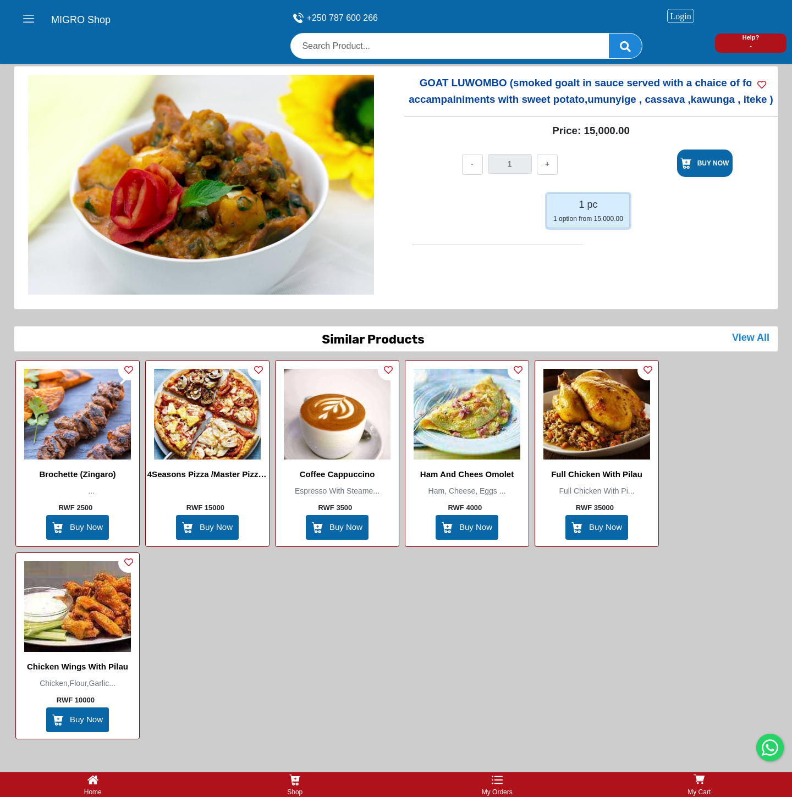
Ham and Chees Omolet (467, 474)
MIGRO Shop (81, 19)
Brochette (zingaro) (77, 474)
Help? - (751, 41)
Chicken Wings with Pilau (77, 666)
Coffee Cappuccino (337, 474)
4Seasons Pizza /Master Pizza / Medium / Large (207, 476)
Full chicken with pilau (596, 474)
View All (750, 337)
